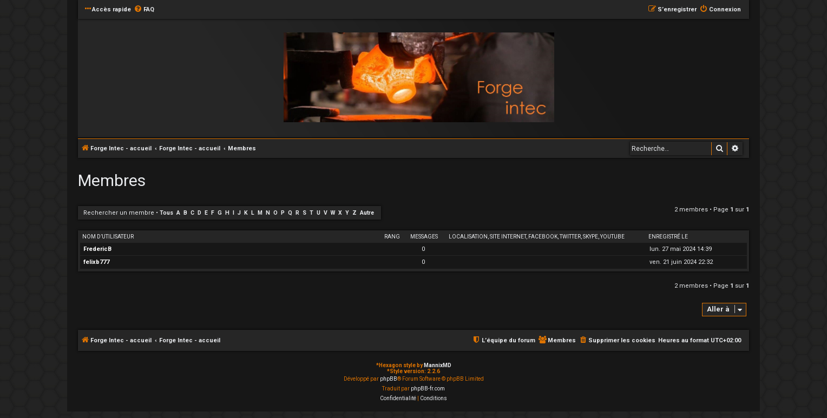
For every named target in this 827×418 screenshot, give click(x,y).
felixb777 (96, 262)
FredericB (97, 249)
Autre (367, 212)
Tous (166, 212)
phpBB (388, 379)
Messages (424, 237)
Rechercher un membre (118, 212)
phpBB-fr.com (428, 389)
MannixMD (437, 365)
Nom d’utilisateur (108, 237)
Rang (392, 237)
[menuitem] (144, 9)
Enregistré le (668, 237)
